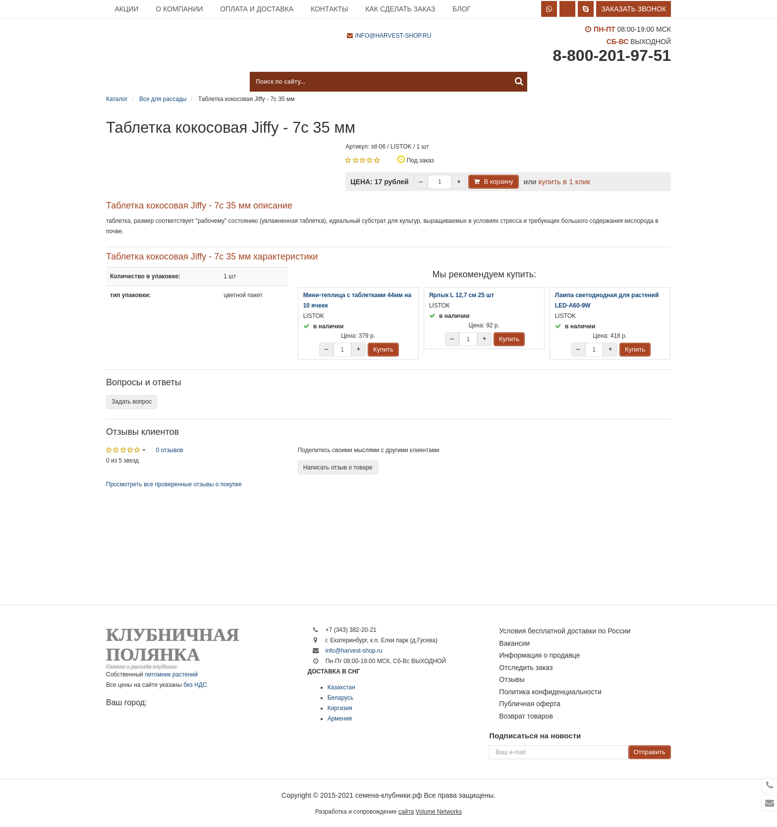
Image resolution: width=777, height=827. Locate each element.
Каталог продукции (155, 82)
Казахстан (341, 687)
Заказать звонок (633, 9)
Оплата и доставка (256, 9)
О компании (179, 9)
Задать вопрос (131, 401)
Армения (340, 718)
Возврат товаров (526, 716)
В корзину (498, 181)
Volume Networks (439, 811)
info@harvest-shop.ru (393, 35)
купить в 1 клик (564, 181)
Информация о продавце (539, 655)
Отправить (650, 752)
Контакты (329, 9)
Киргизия (340, 708)
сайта (406, 811)
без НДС (195, 684)
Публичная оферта (529, 704)
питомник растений (171, 674)
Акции (126, 9)
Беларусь (340, 697)
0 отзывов (169, 450)
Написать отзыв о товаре (338, 467)
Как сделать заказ (400, 9)
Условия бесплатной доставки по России (564, 631)
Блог (461, 9)
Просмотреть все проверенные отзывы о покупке (174, 484)
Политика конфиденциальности (550, 692)
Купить (383, 349)
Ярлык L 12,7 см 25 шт (461, 295)
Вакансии (514, 643)
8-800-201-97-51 (612, 55)
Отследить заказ (526, 668)
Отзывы (511, 679)
